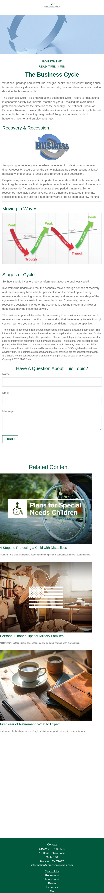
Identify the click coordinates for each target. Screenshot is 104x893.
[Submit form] (10, 439)
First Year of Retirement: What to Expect (30, 724)
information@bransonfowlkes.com (52, 865)
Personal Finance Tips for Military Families (32, 636)
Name (6, 374)
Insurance (52, 887)
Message (8, 411)
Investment (52, 879)
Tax (52, 891)
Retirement (52, 875)
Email (5, 392)
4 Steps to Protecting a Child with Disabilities (33, 548)
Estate (52, 883)
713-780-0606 (56, 849)
